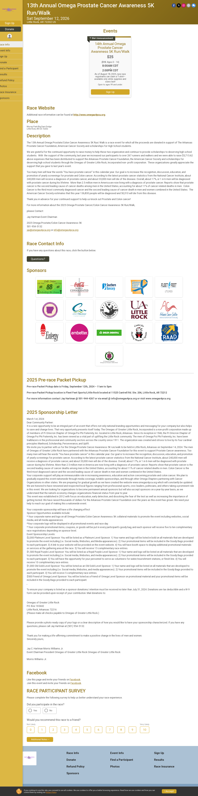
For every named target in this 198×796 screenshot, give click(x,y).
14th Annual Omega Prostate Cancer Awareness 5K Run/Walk (112, 48)
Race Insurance (11, 92)
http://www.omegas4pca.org (93, 114)
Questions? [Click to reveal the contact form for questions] (41, 259)
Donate (13, 29)
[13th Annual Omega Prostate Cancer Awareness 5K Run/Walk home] (13, 11)
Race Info (7, 44)
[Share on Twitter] (179, 5)
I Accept (169, 791)
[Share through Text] (194, 5)
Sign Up (13, 23)
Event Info (8, 50)
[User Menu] (13, 36)
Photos (6, 86)
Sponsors (7, 98)
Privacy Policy (51, 792)
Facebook (78, 683)
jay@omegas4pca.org (42, 230)
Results (6, 74)
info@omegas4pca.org (69, 230)
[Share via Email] (189, 5)
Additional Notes (43, 743)
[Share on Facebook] (174, 5)
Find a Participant (12, 68)
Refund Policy (10, 80)
